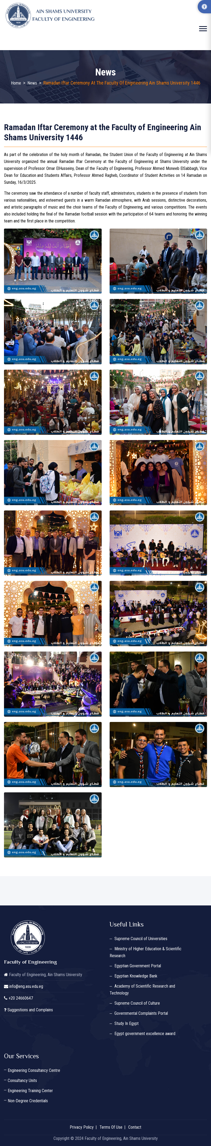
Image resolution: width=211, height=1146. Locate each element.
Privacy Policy (82, 1127)
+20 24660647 (21, 998)
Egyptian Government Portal (137, 965)
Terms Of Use (111, 1127)
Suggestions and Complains (30, 1009)
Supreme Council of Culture (137, 1003)
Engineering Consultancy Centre (34, 1070)
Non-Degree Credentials (28, 1100)
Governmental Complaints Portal (141, 1013)
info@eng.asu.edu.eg (26, 986)
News (32, 83)
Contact (134, 1127)
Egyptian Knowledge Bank (135, 976)
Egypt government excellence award (144, 1033)
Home (16, 83)
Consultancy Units (22, 1080)
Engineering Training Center (30, 1090)
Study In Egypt (126, 1023)
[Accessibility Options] (204, 6)
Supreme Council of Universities (140, 938)
